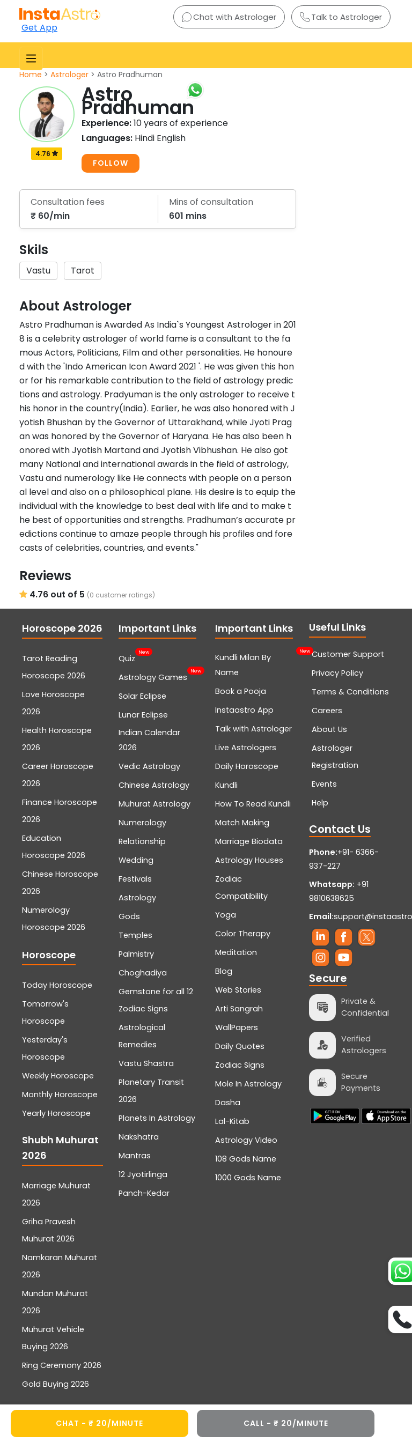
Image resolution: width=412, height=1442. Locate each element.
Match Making (242, 822)
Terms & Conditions (350, 691)
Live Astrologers (245, 747)
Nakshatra (139, 1137)
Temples (135, 935)
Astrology (137, 897)
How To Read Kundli (253, 803)
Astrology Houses (249, 860)
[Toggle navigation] (31, 58)
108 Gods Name (245, 1158)
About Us (329, 729)
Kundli (226, 785)
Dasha (227, 1102)
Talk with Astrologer (253, 728)
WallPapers (236, 1027)
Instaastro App (244, 710)
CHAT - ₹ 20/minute (99, 1423)
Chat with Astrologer (229, 17)
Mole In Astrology (248, 1083)
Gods (129, 916)
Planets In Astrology (157, 1118)
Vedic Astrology (149, 766)
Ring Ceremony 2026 (61, 1365)
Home (30, 74)
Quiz (127, 657)
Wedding (136, 860)
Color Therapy (242, 933)
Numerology (142, 822)
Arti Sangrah (239, 1008)
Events (324, 784)
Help (320, 802)
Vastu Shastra (146, 1063)
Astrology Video (246, 1140)
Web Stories (238, 990)
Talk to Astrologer (341, 17)
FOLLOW (110, 163)
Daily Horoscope (246, 766)
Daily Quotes (239, 1046)
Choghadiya (143, 972)
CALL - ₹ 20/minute (286, 1423)
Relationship (142, 841)
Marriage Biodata (249, 841)
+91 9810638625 (339, 891)
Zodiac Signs (239, 1065)
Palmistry (136, 954)
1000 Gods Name (248, 1177)
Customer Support (348, 654)
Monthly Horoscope (60, 1094)
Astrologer (69, 74)
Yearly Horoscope (56, 1113)
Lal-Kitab (232, 1121)
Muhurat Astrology (154, 803)
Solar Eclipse (142, 696)
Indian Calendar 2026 (149, 740)
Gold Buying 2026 (55, 1384)
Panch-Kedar (144, 1193)
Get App (39, 27)
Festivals (135, 879)
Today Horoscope (57, 985)
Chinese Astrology (154, 785)
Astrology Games (153, 676)
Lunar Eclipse (143, 714)
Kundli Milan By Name (255, 664)
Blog (223, 971)
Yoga (225, 914)
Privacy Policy (337, 673)
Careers (327, 710)
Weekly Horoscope (58, 1075)
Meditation (236, 952)
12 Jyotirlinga (143, 1174)
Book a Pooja (240, 691)
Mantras (135, 1155)
